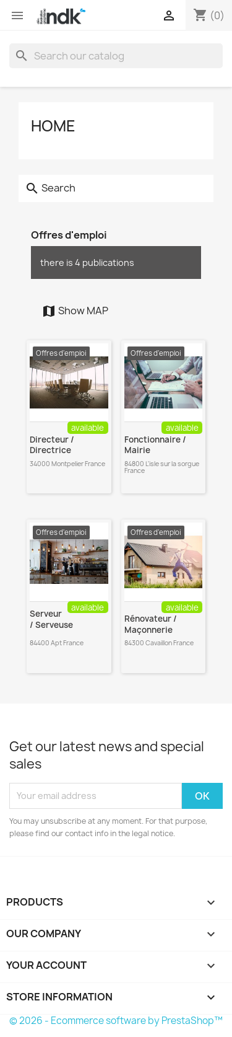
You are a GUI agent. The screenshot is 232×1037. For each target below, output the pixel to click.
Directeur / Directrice (52, 445)
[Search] (116, 55)
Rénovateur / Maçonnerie (150, 624)
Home (53, 125)
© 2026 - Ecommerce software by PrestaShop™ (116, 1020)
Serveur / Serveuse (51, 619)
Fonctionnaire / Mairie (155, 445)
